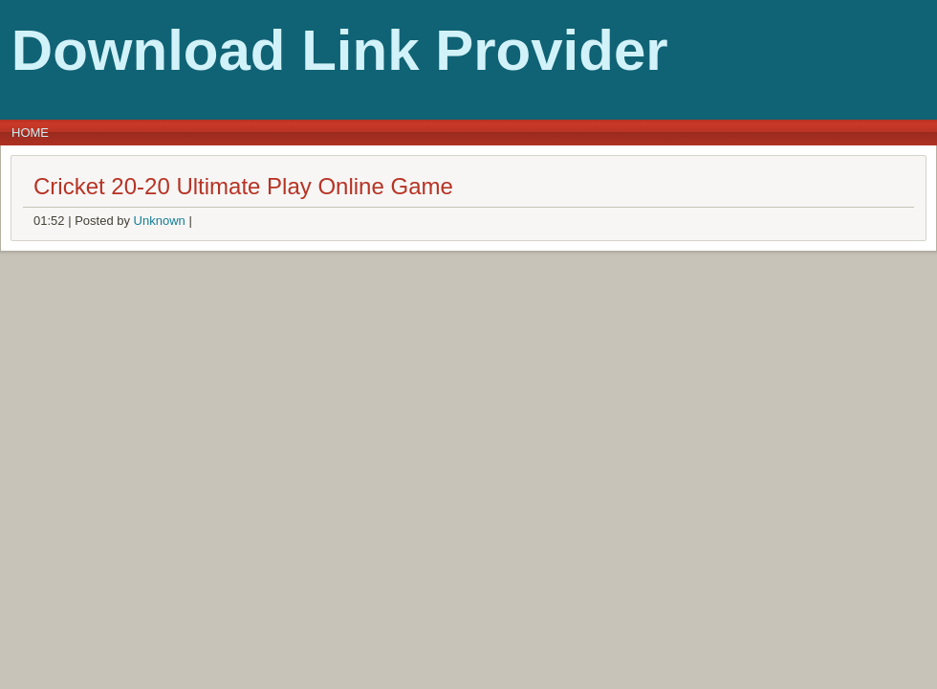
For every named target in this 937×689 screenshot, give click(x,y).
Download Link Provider (339, 50)
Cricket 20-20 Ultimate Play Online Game (243, 186)
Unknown (159, 220)
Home (30, 132)
